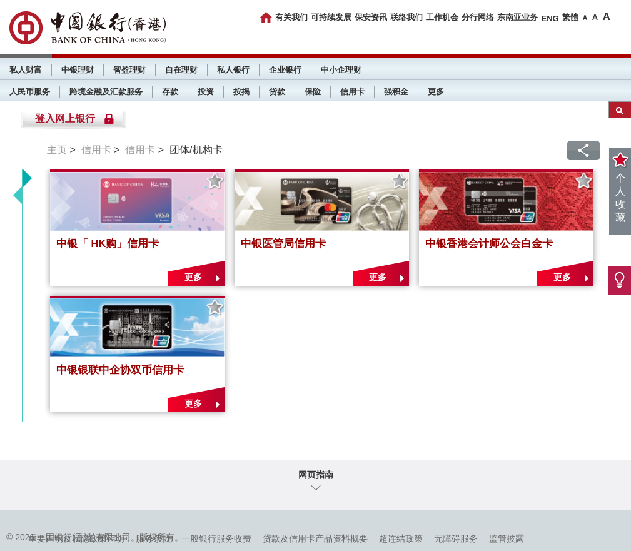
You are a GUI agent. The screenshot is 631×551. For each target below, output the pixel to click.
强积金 (396, 91)
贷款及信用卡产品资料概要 (315, 538)
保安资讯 (371, 17)
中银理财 (77, 69)
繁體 (570, 17)
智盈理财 (129, 69)
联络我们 (406, 17)
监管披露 (506, 538)
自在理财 (181, 69)
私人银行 (233, 69)
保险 (313, 91)
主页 (57, 149)
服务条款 (153, 538)
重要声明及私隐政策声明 (76, 538)
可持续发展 (331, 17)
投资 (206, 91)
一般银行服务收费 (216, 538)
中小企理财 (341, 69)
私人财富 (25, 69)
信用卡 (352, 91)
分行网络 (478, 17)
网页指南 (315, 475)
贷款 (277, 91)
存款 (170, 91)
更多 (436, 91)
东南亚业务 (517, 17)
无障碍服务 (456, 538)
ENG (549, 18)
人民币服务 (29, 91)
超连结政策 (401, 538)
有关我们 (291, 17)
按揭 (241, 91)
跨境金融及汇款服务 (106, 91)
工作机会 (442, 17)
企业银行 (285, 69)
